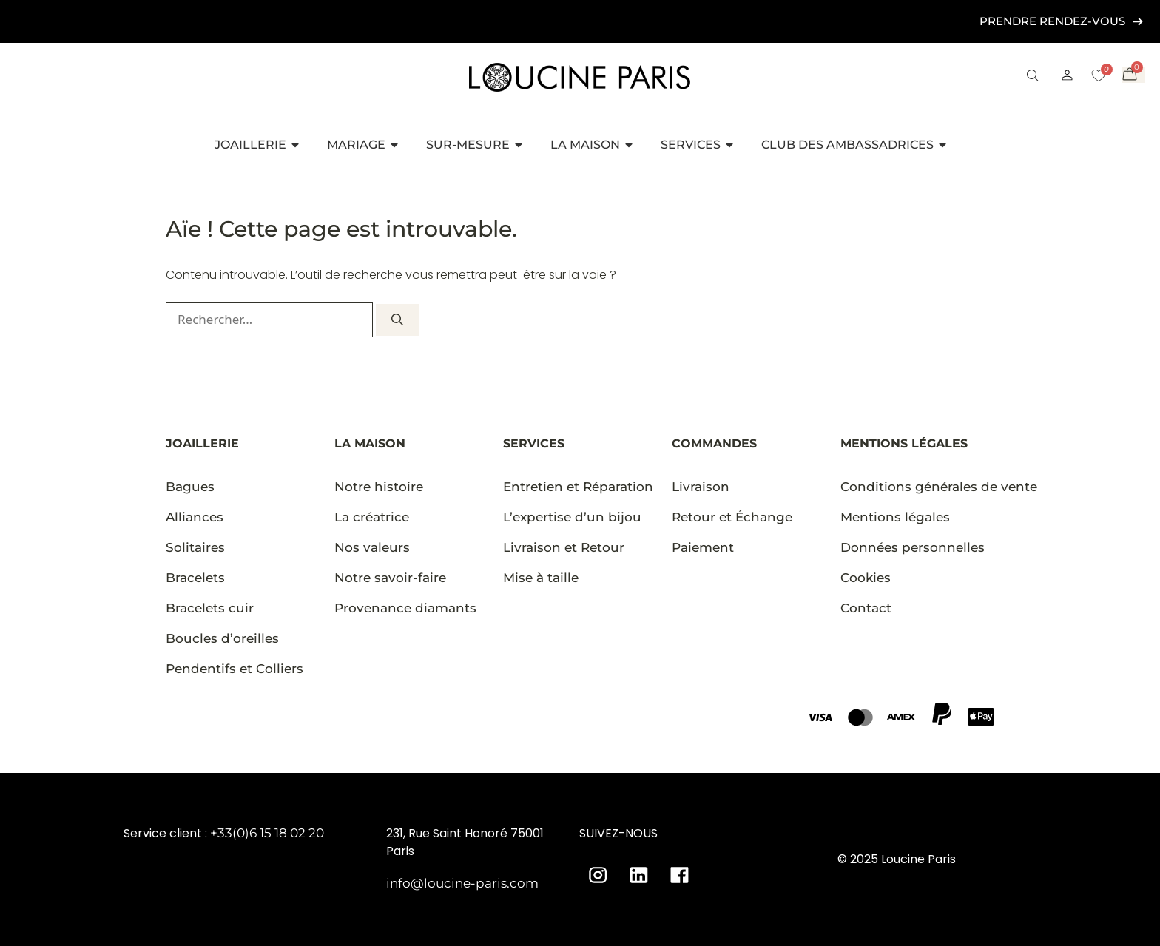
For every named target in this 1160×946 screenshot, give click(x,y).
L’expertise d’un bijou (572, 517)
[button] (1032, 77)
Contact (865, 608)
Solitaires (195, 547)
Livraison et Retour (563, 547)
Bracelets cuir (210, 608)
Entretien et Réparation (578, 486)
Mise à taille (541, 577)
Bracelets (195, 577)
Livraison (700, 486)
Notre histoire (378, 486)
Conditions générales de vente (938, 486)
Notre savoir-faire (390, 577)
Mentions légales (895, 517)
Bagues (190, 486)
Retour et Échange (732, 517)
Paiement (703, 547)
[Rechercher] (397, 320)
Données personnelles (912, 547)
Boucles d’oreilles (222, 638)
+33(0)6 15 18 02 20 (267, 832)
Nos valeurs (372, 547)
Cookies (865, 577)
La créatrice (371, 517)
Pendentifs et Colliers (234, 668)
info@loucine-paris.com (462, 883)
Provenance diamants (405, 608)
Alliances (194, 517)
